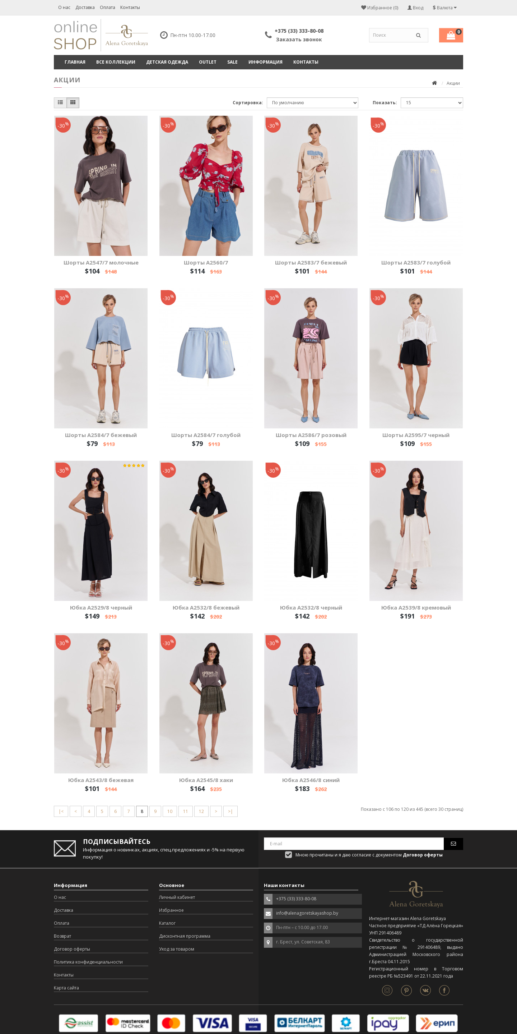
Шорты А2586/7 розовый (311, 434)
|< (61, 811)
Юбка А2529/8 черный (101, 607)
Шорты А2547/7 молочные (101, 262)
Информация (265, 62)
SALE (232, 62)
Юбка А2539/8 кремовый (416, 607)
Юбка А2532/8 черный (311, 607)
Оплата (107, 7)
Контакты (130, 7)
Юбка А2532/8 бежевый (206, 607)
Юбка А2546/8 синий (311, 779)
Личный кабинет (177, 897)
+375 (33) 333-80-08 (299, 30)
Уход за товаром (176, 949)
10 (169, 811)
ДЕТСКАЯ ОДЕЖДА (167, 62)
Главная (75, 62)
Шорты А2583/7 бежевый (311, 262)
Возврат (62, 936)
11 (185, 811)
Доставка (85, 7)
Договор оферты (72, 949)
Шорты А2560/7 (206, 262)
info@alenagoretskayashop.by (307, 913)
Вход (415, 8)
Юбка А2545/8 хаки (206, 779)
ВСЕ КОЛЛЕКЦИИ (115, 62)
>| (230, 811)
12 (201, 811)
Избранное (171, 910)
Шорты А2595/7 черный (416, 434)
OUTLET (207, 62)
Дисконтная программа (184, 936)
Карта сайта (66, 988)
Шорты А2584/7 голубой (206, 434)
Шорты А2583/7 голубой (416, 262)
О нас (64, 7)
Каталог (167, 923)
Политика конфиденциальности (88, 962)
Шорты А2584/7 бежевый (101, 434)
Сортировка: (248, 103)
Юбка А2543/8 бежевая (101, 779)
